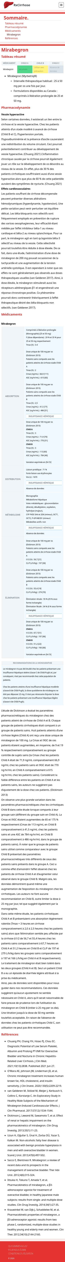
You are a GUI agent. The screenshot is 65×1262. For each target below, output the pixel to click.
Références (11, 38)
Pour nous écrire (17, 1250)
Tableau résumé (14, 23)
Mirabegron (13, 34)
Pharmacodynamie (16, 27)
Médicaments (13, 31)
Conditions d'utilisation (20, 1253)
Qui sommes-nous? (17, 1246)
